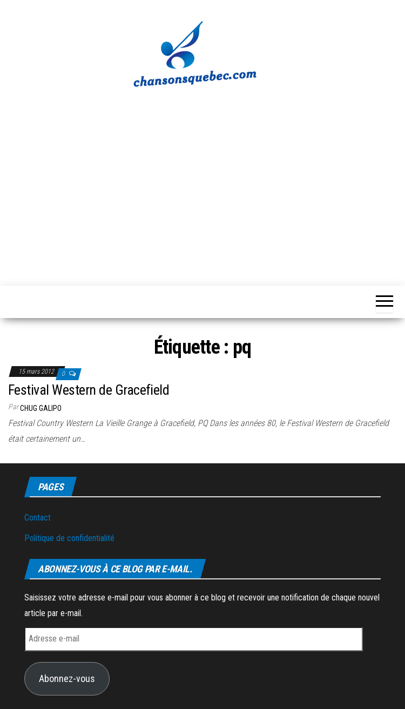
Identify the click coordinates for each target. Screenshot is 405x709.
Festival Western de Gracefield (88, 390)
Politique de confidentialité (69, 538)
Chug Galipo (41, 408)
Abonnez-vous (67, 678)
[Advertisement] (202, 180)
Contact (37, 517)
